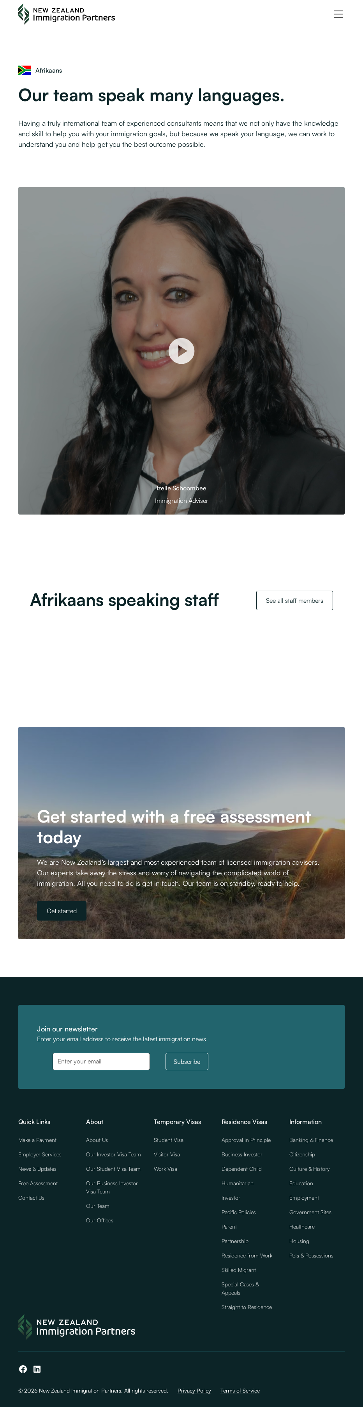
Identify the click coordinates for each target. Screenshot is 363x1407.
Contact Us (31, 1197)
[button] (337, 14)
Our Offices (99, 1220)
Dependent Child (242, 1168)
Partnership (235, 1241)
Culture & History (309, 1168)
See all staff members (294, 600)
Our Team (97, 1205)
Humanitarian (238, 1183)
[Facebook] (23, 1369)
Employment (304, 1197)
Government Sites (310, 1212)
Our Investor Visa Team (113, 1154)
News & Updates (37, 1168)
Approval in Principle (246, 1139)
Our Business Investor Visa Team (112, 1187)
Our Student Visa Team (113, 1168)
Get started (62, 911)
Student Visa (168, 1139)
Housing (299, 1241)
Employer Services (40, 1154)
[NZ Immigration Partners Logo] (66, 14)
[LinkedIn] (37, 1369)
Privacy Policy (194, 1390)
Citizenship (302, 1154)
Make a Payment (37, 1139)
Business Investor (242, 1154)
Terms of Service (240, 1390)
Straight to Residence (247, 1307)
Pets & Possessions (311, 1255)
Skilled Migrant (239, 1269)
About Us (97, 1139)
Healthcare (302, 1226)
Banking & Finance (311, 1139)
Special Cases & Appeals (240, 1288)
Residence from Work (247, 1255)
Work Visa (165, 1168)
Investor (231, 1197)
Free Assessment (38, 1183)
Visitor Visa (167, 1154)
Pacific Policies (239, 1212)
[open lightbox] (181, 351)
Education (301, 1183)
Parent (229, 1226)
